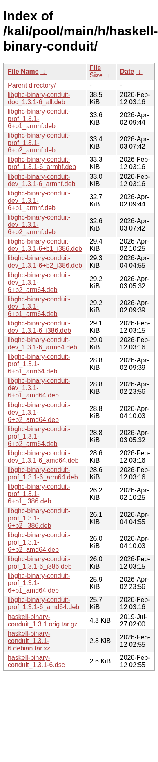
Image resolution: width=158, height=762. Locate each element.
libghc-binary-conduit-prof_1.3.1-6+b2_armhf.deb (39, 143)
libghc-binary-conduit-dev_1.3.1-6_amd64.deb (43, 457)
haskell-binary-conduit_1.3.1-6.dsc (36, 661)
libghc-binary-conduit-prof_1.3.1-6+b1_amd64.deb (39, 583)
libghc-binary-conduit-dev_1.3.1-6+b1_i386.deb (45, 245)
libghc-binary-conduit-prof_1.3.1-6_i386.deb (40, 563)
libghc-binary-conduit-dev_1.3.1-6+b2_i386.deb (45, 262)
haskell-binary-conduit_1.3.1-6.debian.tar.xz (29, 641)
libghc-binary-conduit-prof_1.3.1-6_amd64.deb (43, 603)
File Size (96, 71)
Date (127, 71)
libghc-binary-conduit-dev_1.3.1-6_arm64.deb (42, 343)
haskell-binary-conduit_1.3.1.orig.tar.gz (43, 620)
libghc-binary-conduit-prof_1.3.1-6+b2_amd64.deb (39, 542)
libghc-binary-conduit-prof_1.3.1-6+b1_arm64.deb (39, 364)
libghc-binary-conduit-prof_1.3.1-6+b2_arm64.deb (39, 436)
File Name (23, 71)
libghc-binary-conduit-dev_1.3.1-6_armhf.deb (41, 180)
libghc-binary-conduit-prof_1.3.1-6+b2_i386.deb (39, 518)
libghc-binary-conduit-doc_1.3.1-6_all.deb (39, 98)
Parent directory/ (32, 85)
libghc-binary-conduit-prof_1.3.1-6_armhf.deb (42, 163)
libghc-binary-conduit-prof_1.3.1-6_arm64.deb (43, 473)
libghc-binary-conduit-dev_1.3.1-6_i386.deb (39, 327)
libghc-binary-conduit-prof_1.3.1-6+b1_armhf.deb (39, 119)
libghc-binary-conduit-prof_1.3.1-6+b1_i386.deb (39, 494)
